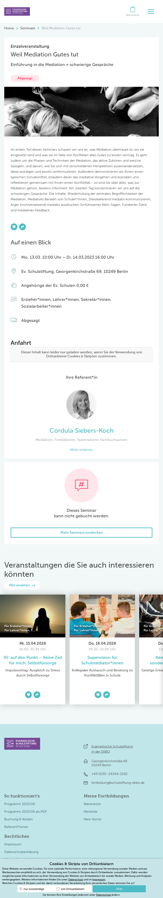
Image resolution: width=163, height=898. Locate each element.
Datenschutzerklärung (21, 852)
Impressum (12, 844)
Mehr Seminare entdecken (81, 533)
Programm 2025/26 (19, 804)
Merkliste (90, 812)
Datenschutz (75, 879)
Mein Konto (92, 819)
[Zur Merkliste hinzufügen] (14, 226)
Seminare (27, 28)
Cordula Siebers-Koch (81, 431)
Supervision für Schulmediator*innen (102, 660)
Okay (119, 888)
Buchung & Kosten (18, 819)
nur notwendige (32, 889)
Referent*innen (16, 827)
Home (9, 28)
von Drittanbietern (70, 889)
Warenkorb (92, 804)
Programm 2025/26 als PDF (25, 812)
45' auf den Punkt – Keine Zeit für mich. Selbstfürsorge (32, 660)
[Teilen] (22, 226)
